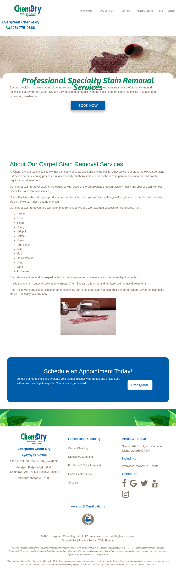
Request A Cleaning (144, 11)
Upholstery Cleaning (80, 456)
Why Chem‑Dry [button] (108, 11)
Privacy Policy (87, 540)
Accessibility (69, 540)
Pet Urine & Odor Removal (84, 465)
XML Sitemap (106, 540)
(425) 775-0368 (20, 28)
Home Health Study (80, 474)
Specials (126, 11)
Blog (160, 11)
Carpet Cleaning (78, 448)
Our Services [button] (87, 11)
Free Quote (140, 385)
